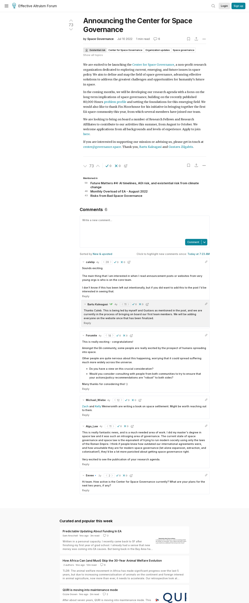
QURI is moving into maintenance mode (90, 590)
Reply (85, 296)
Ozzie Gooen (70, 594)
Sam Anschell (70, 535)
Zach (85, 406)
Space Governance (100, 39)
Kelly (98, 406)
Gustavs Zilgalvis (180, 147)
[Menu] (6, 6)
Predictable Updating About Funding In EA (92, 531)
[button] (108, 166)
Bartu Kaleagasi (150, 147)
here (86, 134)
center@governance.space (102, 147)
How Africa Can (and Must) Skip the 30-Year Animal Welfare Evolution (112, 560)
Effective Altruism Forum (34, 6)
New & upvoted (102, 253)
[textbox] (144, 227)
